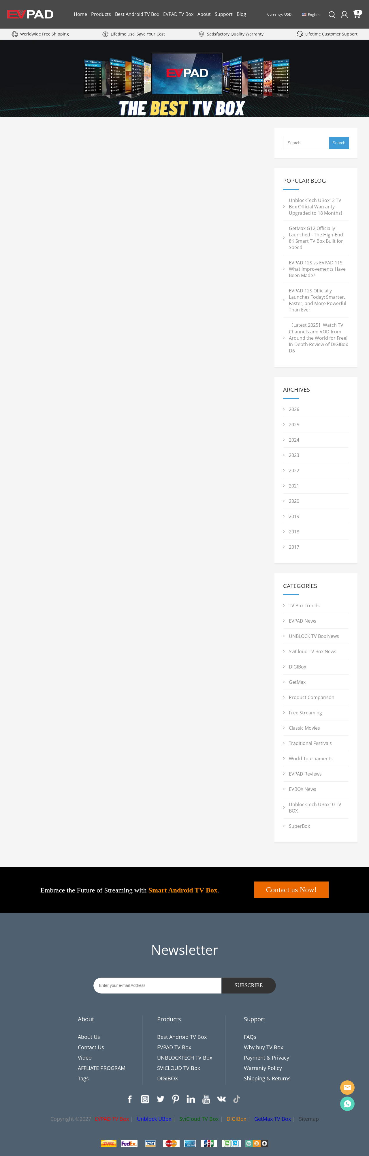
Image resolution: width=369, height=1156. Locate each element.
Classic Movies (304, 728)
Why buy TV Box (263, 1047)
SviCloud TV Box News (312, 651)
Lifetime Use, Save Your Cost (138, 34)
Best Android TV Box (137, 14)
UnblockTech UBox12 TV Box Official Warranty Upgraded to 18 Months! (315, 206)
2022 (294, 470)
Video (85, 1057)
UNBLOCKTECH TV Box (184, 1057)
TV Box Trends (304, 605)
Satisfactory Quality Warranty (235, 34)
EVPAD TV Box (178, 14)
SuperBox (299, 826)
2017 (294, 547)
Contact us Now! (291, 890)
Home (80, 14)
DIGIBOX (167, 1078)
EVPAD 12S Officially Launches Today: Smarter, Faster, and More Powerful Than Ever (317, 300)
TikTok (237, 1099)
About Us (89, 1036)
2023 (294, 455)
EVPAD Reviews (305, 774)
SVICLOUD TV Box (178, 1068)
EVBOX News (302, 789)
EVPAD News (302, 621)
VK (221, 1099)
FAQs (250, 1036)
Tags (83, 1078)
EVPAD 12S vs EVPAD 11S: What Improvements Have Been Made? (317, 269)
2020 (294, 501)
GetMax (297, 682)
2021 (294, 486)
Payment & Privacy (266, 1057)
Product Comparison (311, 697)
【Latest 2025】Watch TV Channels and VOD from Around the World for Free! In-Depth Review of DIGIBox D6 (318, 338)
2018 (294, 531)
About (204, 14)
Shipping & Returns (267, 1078)
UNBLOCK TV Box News (314, 636)
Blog (241, 14)
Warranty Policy (263, 1068)
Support (224, 14)
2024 (294, 440)
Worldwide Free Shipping (44, 34)
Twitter (160, 1099)
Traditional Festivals (310, 743)
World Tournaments (311, 758)
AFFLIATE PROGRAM (101, 1068)
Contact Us (91, 1047)
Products (101, 14)
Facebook (130, 1099)
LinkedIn (191, 1099)
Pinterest (175, 1099)
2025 (294, 424)
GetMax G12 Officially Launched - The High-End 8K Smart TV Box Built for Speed (316, 238)
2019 (294, 516)
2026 (294, 409)
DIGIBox (297, 667)
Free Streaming (305, 712)
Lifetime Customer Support (331, 34)
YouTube (206, 1099)
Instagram (145, 1099)
